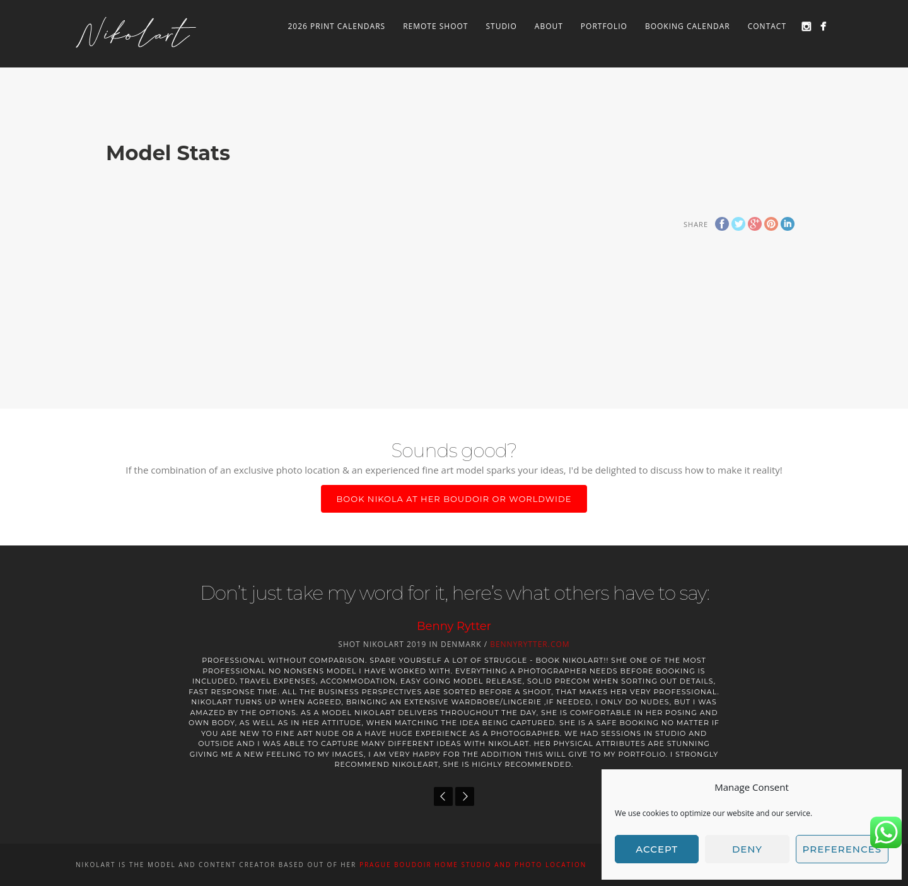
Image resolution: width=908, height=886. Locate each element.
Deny (747, 849)
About (549, 26)
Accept (657, 849)
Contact (767, 26)
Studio (501, 26)
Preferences (842, 849)
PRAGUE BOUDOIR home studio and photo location (472, 864)
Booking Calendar (687, 26)
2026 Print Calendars (336, 26)
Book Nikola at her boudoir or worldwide (454, 499)
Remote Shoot (435, 26)
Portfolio (604, 26)
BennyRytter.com (529, 644)
